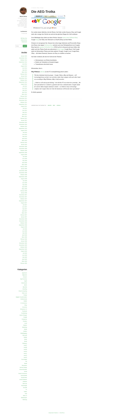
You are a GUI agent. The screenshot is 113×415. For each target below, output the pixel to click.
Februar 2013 (23, 74)
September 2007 (23, 200)
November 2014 (23, 58)
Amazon (34, 7)
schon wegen (60, 49)
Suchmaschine (48, 45)
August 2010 (24, 130)
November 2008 (23, 172)
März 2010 (24, 140)
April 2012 (24, 92)
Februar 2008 (23, 190)
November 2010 (23, 124)
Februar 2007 (23, 215)
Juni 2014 (24, 64)
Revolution (24, 365)
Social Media (24, 375)
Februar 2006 (23, 239)
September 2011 (23, 104)
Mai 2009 (24, 160)
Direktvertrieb (24, 299)
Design (25, 295)
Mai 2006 (24, 233)
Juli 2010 (25, 132)
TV (26, 389)
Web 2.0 (25, 395)
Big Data (25, 287)
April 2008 (24, 186)
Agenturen (24, 272)
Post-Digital (24, 359)
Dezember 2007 (23, 194)
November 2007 (23, 196)
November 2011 (23, 100)
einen (67, 37)
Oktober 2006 (23, 223)
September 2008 (23, 176)
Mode (25, 339)
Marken (25, 325)
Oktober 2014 (23, 60)
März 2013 (24, 72)
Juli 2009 (25, 156)
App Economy (23, 279)
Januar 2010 (24, 144)
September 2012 (23, 82)
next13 (25, 357)
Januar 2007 (24, 217)
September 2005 (23, 249)
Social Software (23, 379)
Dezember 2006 (23, 219)
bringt (37, 39)
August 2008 (24, 178)
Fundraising (24, 313)
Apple (25, 281)
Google (41, 7)
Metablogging (23, 333)
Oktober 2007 (23, 198)
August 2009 (24, 154)
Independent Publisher (53, 412)
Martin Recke (23, 16)
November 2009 (23, 148)
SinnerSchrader (23, 369)
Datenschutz (24, 40)
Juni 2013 (24, 68)
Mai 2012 (24, 90)
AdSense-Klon (73, 37)
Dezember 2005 (23, 243)
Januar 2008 (24, 192)
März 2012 (24, 94)
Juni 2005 (24, 255)
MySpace (24, 343)
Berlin (25, 285)
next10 (25, 351)
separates (41, 47)
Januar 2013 (24, 76)
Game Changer (23, 315)
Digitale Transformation (21, 297)
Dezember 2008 (23, 170)
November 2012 (23, 78)
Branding (25, 289)
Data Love (24, 293)
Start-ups (25, 383)
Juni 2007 (24, 206)
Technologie (24, 385)
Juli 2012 (25, 86)
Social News (24, 377)
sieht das (42, 71)
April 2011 (24, 114)
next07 (25, 345)
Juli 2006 (25, 229)
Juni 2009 (24, 158)
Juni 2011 (24, 110)
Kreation (25, 321)
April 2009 (24, 162)
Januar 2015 (24, 56)
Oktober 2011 (23, 102)
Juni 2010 (24, 134)
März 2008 (24, 188)
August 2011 (24, 106)
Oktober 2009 (23, 150)
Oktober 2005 (23, 247)
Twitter (25, 391)
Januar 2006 (24, 241)
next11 (25, 353)
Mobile (25, 337)
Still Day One (24, 38)
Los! (25, 46)
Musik (25, 341)
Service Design (23, 367)
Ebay (38, 7)
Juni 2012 (24, 88)
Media (25, 329)
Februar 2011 (23, 118)
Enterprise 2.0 (23, 309)
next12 (25, 355)
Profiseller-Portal (49, 47)
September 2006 (23, 225)
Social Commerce (22, 373)
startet (64, 37)
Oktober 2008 (23, 174)
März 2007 (24, 212)
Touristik (25, 387)
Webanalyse (24, 397)
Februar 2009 (23, 166)
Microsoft (25, 335)
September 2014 (23, 62)
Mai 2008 (24, 184)
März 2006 (24, 237)
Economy (24, 307)
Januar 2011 (24, 120)
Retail (25, 363)
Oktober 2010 (23, 126)
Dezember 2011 (23, 98)
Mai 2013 (24, 70)
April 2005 (24, 259)
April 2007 (24, 210)
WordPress (62, 412)
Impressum (24, 41)
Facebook (24, 311)
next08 (25, 347)
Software (25, 381)
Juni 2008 (24, 182)
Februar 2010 (23, 142)
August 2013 (24, 66)
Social (25, 371)
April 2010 (24, 138)
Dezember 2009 (23, 146)
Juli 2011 (25, 108)
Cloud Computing (23, 291)
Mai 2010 (24, 136)
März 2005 (24, 261)
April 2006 (24, 235)
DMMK (25, 301)
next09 (25, 349)
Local (25, 323)
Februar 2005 (23, 263)
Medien (25, 331)
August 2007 (24, 202)
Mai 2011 (24, 112)
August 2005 (24, 251)
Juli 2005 (25, 253)
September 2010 (23, 128)
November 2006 (23, 221)
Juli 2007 (25, 204)
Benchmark (24, 283)
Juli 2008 (25, 180)
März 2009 (24, 164)
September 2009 (23, 152)
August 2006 (24, 227)
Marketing (24, 327)
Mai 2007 (24, 208)
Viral (26, 393)
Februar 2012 (23, 96)
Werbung (25, 399)
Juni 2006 (24, 231)
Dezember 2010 (23, 122)
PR (26, 361)
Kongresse (24, 319)
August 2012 (24, 84)
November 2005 (23, 245)
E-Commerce (24, 303)
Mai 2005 (24, 257)
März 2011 (24, 116)
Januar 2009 (24, 168)
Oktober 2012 (23, 80)
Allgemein (24, 274)
